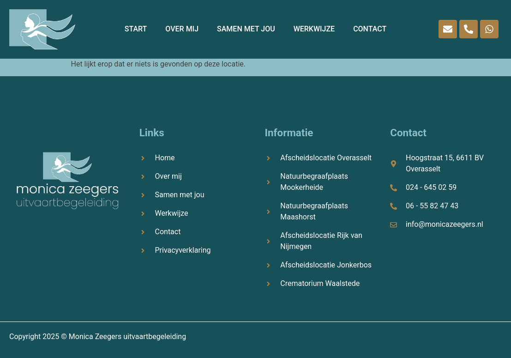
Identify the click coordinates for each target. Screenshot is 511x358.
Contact (369, 28)
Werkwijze (314, 28)
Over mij (181, 28)
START (136, 28)
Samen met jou (246, 28)
